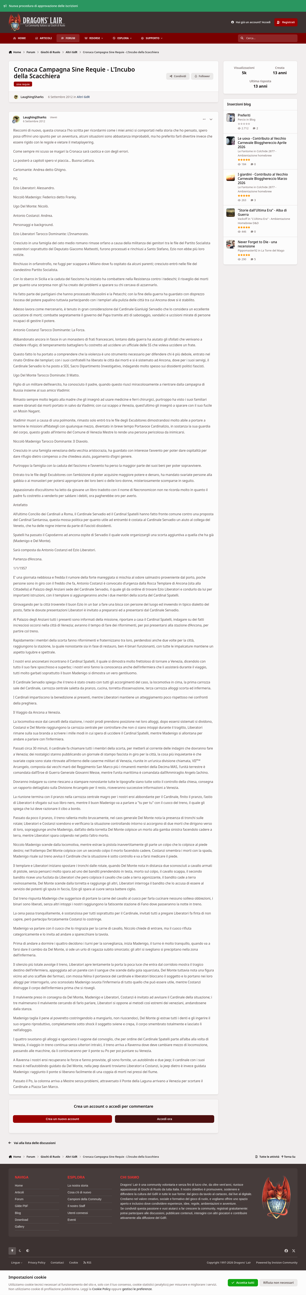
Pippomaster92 (247, 250)
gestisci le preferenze (137, 1289)
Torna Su (288, 1157)
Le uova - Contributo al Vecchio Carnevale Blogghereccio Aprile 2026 (262, 142)
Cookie (73, 1262)
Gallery (19, 1226)
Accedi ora (164, 1119)
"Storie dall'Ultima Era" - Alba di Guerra (262, 212)
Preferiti (244, 115)
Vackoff (242, 219)
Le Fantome (245, 151)
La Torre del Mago (272, 250)
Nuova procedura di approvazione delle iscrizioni (41, 6)
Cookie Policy (101, 1289)
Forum (19, 1199)
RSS (87, 1262)
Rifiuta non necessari (278, 1283)
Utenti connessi (78, 1213)
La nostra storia (78, 1185)
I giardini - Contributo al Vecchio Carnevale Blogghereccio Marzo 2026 (263, 178)
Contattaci (57, 1262)
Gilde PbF (21, 1206)
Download (21, 1219)
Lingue (17, 1262)
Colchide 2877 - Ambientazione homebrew (257, 153)
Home (19, 1185)
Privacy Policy (36, 1262)
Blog (252, 119)
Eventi (72, 1219)
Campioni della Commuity (85, 1199)
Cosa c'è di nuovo (79, 1192)
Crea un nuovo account (62, 1119)
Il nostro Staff (76, 1206)
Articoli (19, 1192)
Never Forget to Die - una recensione (257, 244)
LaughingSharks (32, 97)
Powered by (277, 1262)
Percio (242, 119)
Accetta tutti (242, 1283)
